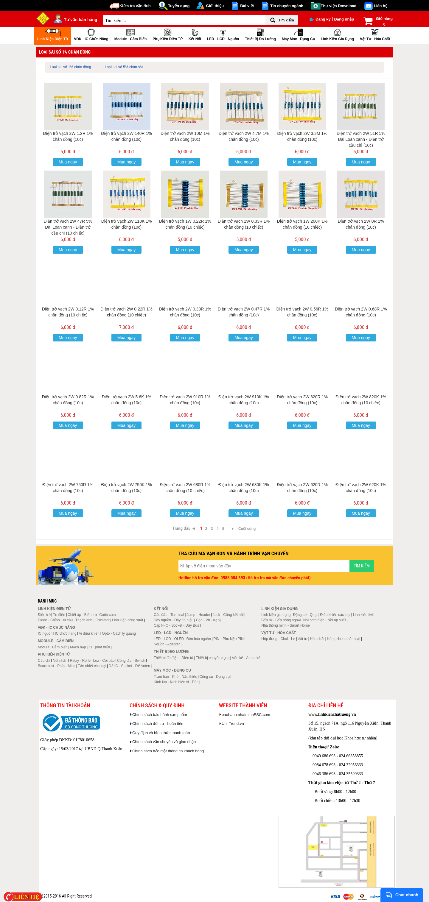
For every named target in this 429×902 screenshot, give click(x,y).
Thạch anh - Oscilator (92, 620)
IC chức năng (65, 633)
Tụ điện (59, 615)
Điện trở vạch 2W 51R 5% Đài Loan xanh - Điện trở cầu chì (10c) (361, 139)
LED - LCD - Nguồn (223, 34)
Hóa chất (317, 639)
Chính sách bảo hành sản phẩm (159, 714)
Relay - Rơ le (80, 660)
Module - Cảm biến (130, 34)
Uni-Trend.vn (233, 723)
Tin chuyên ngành (286, 6)
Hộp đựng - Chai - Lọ (278, 639)
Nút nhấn (60, 660)
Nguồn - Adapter (167, 644)
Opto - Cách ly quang (119, 633)
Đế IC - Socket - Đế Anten (129, 666)
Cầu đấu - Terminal (169, 615)
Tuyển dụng (179, 6)
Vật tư (302, 639)
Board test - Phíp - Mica (56, 666)
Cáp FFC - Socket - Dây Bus (176, 625)
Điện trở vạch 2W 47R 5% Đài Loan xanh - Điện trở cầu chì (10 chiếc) (67, 227)
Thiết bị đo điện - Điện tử (173, 658)
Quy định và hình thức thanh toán (161, 733)
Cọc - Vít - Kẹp (208, 620)
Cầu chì (44, 660)
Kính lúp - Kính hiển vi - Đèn (176, 682)
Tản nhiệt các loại (92, 666)
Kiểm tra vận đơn (135, 6)
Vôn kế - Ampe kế (246, 658)
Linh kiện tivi (363, 615)
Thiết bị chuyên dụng (212, 658)
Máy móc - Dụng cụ (298, 34)
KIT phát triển (99, 647)
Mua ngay (68, 162)
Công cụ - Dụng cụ (215, 677)
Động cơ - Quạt (305, 615)
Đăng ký (320, 19)
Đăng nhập (344, 19)
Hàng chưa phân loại (343, 639)
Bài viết (247, 6)
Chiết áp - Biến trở (82, 615)
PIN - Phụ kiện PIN (229, 639)
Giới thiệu (215, 6)
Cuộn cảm (107, 615)
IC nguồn (45, 633)
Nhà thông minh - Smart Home (285, 625)
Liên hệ (380, 6)
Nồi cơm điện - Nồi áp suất (324, 620)
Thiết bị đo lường (260, 34)
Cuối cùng (247, 529)
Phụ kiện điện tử (167, 34)
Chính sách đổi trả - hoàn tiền (157, 723)
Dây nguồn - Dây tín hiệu (173, 620)
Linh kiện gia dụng (337, 34)
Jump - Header (198, 615)
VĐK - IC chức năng (91, 34)
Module (43, 647)
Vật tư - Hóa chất (375, 34)
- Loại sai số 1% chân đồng (69, 67)
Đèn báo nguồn (198, 639)
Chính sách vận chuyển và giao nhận (164, 741)
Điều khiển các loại (335, 615)
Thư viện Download (339, 6)
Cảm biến (60, 647)
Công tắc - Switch (131, 660)
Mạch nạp (78, 647)
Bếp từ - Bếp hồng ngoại (281, 620)
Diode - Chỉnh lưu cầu (55, 620)
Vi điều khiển (89, 633)
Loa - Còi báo (104, 660)
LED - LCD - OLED (169, 639)
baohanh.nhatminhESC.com (246, 714)
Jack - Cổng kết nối (228, 615)
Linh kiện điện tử (52, 34)
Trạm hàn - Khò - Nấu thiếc (175, 677)
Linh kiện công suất (127, 620)
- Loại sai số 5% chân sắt (123, 67)
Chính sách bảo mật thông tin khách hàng (168, 751)
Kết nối (195, 34)
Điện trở (44, 615)
